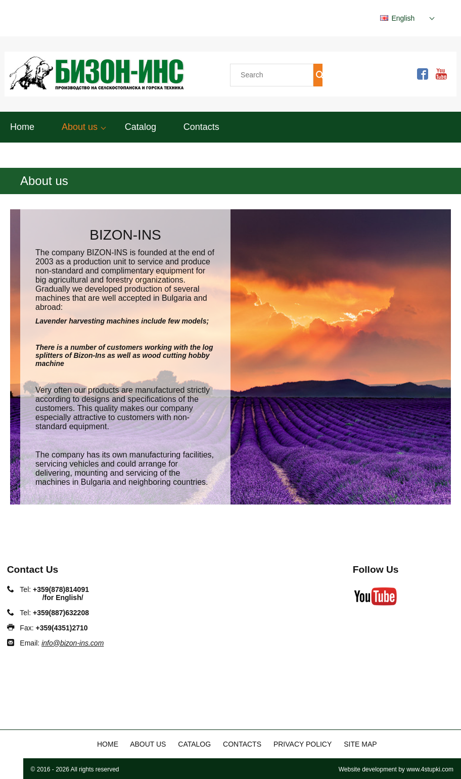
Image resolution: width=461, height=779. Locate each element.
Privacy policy (302, 744)
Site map (360, 744)
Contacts (201, 127)
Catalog (140, 127)
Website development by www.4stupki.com (396, 769)
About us (80, 127)
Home (22, 127)
